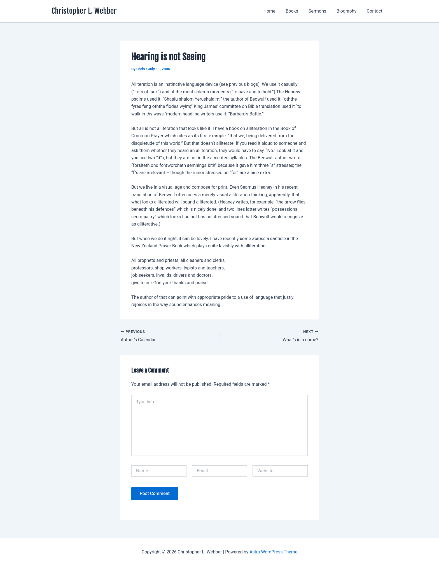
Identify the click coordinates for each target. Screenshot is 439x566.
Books (296, 11)
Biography (348, 11)
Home (275, 11)
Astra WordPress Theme (273, 552)
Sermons (321, 11)
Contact (375, 11)
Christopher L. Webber (84, 10)
